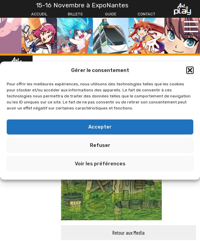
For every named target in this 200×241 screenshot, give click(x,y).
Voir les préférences (100, 164)
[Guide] (111, 14)
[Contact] (146, 14)
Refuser (100, 145)
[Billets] (75, 14)
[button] (190, 70)
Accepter (100, 127)
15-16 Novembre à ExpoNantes (82, 5)
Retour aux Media (128, 232)
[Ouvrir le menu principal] (191, 26)
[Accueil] (39, 14)
